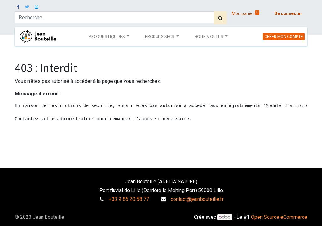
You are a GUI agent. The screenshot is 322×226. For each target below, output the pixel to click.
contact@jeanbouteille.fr (197, 199)
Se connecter (288, 13)
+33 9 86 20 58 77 (129, 199)
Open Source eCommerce (279, 217)
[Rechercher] (220, 17)
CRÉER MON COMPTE (283, 36)
